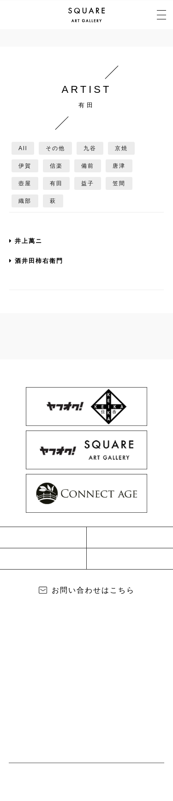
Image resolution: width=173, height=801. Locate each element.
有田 (56, 183)
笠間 (119, 183)
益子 (87, 183)
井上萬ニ (25, 240)
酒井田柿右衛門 (36, 260)
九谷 (90, 148)
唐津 (119, 166)
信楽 (56, 166)
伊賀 (24, 166)
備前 (87, 166)
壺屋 (24, 183)
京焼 (121, 148)
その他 (55, 148)
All (22, 148)
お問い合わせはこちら (93, 590)
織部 (24, 201)
